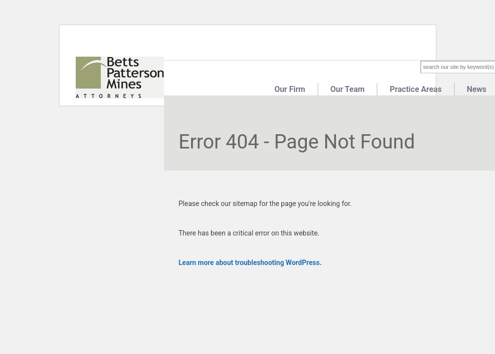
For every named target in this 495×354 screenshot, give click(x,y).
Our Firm (289, 89)
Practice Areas (415, 89)
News (477, 89)
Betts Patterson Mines (119, 77)
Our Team (347, 89)
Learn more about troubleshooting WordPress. (250, 262)
